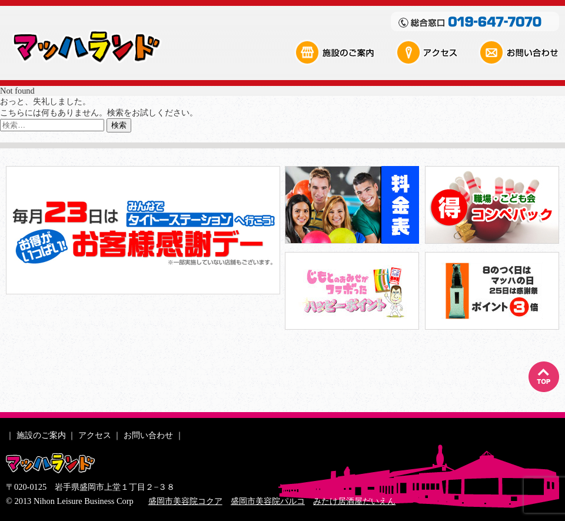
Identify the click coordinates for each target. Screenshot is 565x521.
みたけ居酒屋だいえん (354, 501)
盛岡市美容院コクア (185, 501)
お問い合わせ (518, 52)
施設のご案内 (344, 52)
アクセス (436, 52)
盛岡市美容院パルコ (268, 501)
